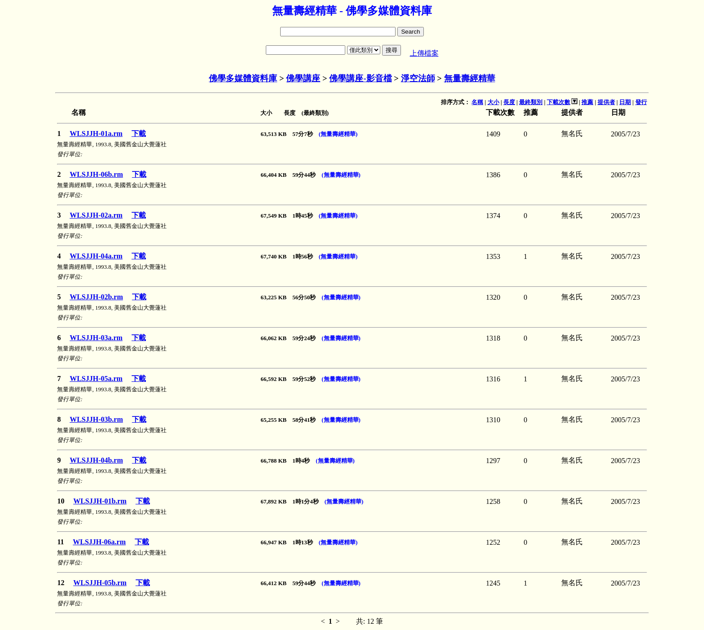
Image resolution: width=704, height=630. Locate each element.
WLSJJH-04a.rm (96, 256)
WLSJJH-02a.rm (96, 215)
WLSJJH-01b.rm (100, 501)
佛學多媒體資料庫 (243, 78)
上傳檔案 (424, 53)
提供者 (606, 102)
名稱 (477, 102)
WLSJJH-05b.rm (100, 582)
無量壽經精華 (469, 78)
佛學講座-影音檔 (360, 78)
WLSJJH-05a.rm (96, 378)
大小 (493, 102)
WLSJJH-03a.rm (96, 337)
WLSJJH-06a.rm (99, 542)
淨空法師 (418, 78)
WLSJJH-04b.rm (96, 460)
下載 (139, 133)
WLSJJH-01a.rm (96, 133)
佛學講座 (303, 78)
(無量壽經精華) (338, 134)
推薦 (587, 102)
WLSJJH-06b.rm (96, 174)
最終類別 (530, 102)
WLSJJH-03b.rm (96, 419)
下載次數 (558, 102)
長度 (509, 102)
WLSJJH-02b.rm (96, 297)
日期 (625, 102)
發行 (641, 102)
